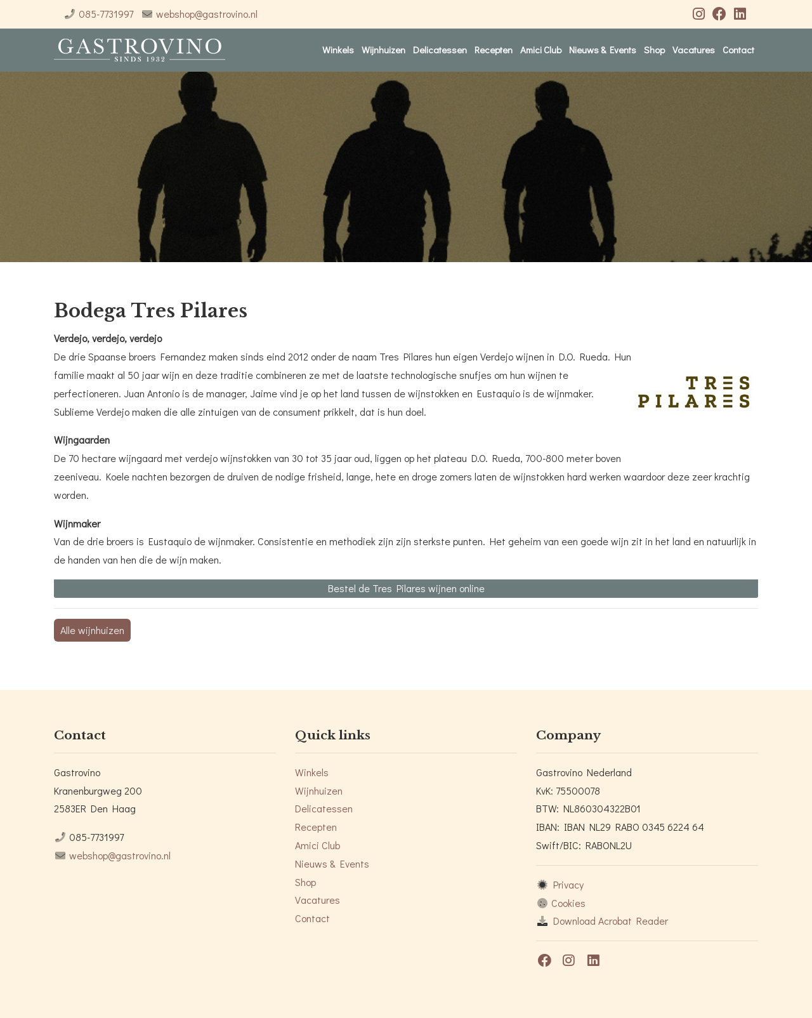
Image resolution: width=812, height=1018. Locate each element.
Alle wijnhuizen (92, 630)
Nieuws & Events (602, 49)
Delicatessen (440, 49)
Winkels (338, 49)
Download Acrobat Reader (610, 920)
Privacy (568, 884)
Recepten (494, 49)
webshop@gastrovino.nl (207, 13)
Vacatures (693, 49)
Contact (738, 49)
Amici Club (540, 49)
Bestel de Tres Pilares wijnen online (406, 588)
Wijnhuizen (383, 49)
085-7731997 (106, 13)
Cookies (568, 902)
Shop (654, 49)
